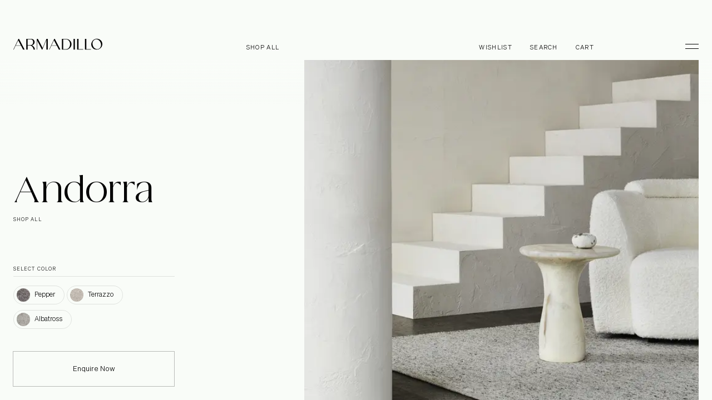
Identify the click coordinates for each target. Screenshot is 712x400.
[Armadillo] (57, 46)
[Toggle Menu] (687, 46)
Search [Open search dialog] (544, 47)
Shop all (263, 47)
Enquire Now (93, 376)
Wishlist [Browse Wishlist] (495, 47)
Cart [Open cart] (585, 47)
